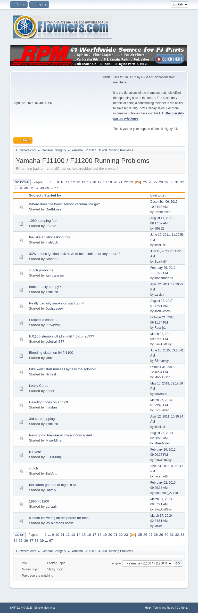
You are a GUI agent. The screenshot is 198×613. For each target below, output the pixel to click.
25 (145, 182)
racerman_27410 (166, 493)
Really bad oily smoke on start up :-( (56, 303)
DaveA (51, 490)
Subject (35, 195)
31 (177, 182)
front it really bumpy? (45, 287)
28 (161, 182)
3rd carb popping (42, 419)
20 (115, 182)
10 (62, 182)
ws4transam (55, 275)
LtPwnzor (53, 325)
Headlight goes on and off (48, 402)
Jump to (116, 563)
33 (15, 188)
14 (84, 182)
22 (126, 182)
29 (166, 182)
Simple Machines (44, 607)
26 (150, 182)
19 (110, 182)
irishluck (52, 242)
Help (148, 607)
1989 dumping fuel (43, 221)
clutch (33, 468)
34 (21, 188)
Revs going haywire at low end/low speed (60, 435)
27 (156, 182)
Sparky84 (161, 261)
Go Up (19, 534)
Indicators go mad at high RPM (52, 485)
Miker (158, 526)
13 (78, 182)
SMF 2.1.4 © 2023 (21, 607)
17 (99, 182)
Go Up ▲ (182, 607)
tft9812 (51, 226)
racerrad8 (161, 476)
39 (47, 188)
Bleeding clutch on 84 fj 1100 (51, 353)
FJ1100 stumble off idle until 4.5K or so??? (61, 336)
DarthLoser (54, 209)
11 (68, 182)
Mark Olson (162, 377)
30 (172, 182)
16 (94, 182)
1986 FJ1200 (39, 501)
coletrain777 (55, 341)
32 (182, 182)
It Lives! (35, 452)
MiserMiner (54, 440)
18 (105, 182)
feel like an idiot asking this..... (52, 237)
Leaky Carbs (38, 386)
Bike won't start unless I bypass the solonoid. (63, 369)
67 (56, 188)
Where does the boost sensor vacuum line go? (64, 204)
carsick (159, 294)
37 (37, 188)
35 (26, 188)
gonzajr (51, 506)
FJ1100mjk (54, 457)
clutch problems (41, 270)
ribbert (50, 391)
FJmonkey (161, 361)
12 (73, 182)
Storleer (52, 259)
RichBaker (161, 410)
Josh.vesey (54, 308)
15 (89, 182)
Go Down (22, 182)
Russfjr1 (160, 327)
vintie (50, 358)
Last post (158, 195)
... (55, 182)
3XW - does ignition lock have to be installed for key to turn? (74, 254)
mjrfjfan (51, 407)
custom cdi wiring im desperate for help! (59, 518)
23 (131, 182)
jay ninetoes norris (59, 523)
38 (42, 188)
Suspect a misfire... (43, 320)
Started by (52, 195)
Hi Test (51, 374)
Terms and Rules (163, 607)
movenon (160, 394)
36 (31, 188)
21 (120, 182)
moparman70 (163, 278)
